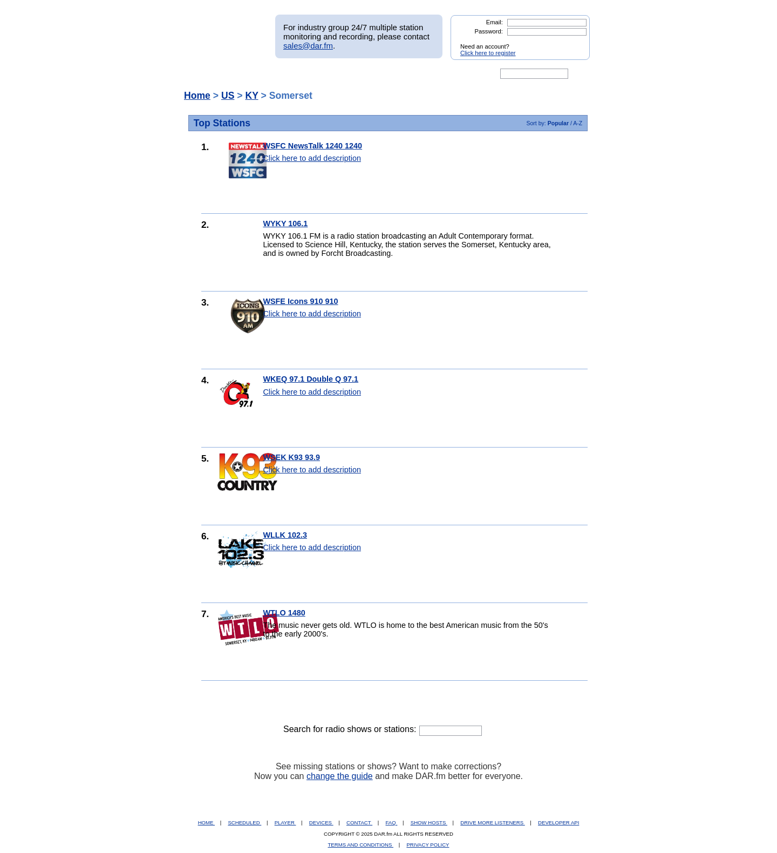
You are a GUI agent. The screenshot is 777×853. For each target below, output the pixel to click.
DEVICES (321, 822)
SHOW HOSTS (429, 822)
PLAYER (285, 822)
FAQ (392, 822)
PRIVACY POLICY (427, 845)
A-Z (577, 123)
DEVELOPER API (558, 822)
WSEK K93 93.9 (291, 457)
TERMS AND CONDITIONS (361, 845)
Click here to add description (312, 158)
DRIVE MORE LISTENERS (492, 822)
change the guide (339, 776)
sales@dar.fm (308, 45)
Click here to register (488, 53)
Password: (489, 31)
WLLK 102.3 (285, 535)
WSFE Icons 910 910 (300, 301)
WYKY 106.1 (285, 223)
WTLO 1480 (284, 612)
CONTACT (359, 822)
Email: (494, 22)
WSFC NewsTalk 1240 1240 (312, 145)
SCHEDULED (244, 822)
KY (251, 95)
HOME (206, 822)
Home (197, 95)
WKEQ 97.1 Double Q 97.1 (310, 379)
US (227, 95)
